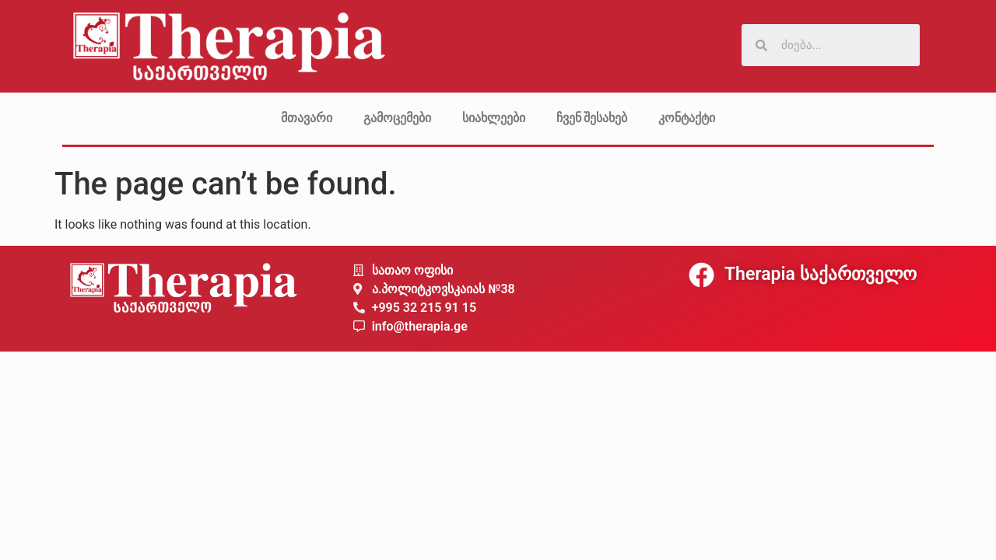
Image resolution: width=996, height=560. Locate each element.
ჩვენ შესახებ (592, 117)
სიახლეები (493, 117)
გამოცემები (397, 117)
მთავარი (306, 117)
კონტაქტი (686, 117)
